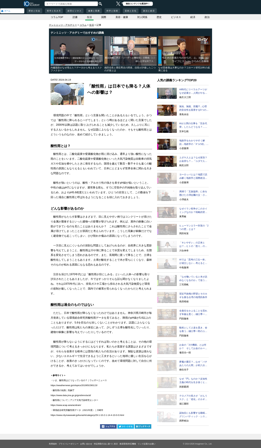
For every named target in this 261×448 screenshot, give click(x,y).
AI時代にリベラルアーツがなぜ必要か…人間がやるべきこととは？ (193, 91)
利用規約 (53, 444)
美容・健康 (122, 17)
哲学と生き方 (54, 11)
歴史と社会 (34, 11)
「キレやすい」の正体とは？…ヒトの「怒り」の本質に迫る (193, 244)
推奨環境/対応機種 (128, 444)
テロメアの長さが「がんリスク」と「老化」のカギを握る (193, 397)
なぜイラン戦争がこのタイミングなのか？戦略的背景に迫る (193, 210)
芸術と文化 (130, 11)
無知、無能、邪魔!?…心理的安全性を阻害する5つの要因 (194, 108)
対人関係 (142, 17)
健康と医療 (94, 11)
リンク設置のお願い (147, 444)
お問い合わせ (86, 444)
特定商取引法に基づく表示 (106, 444)
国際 (103, 17)
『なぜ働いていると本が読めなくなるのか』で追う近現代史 (193, 278)
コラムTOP (57, 17)
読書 (75, 17)
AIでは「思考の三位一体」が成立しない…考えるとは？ (193, 261)
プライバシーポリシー (69, 444)
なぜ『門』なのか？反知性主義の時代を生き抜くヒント (193, 380)
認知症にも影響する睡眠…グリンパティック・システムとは (193, 415)
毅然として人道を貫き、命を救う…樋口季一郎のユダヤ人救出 (193, 329)
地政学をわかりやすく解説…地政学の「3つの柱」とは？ (194, 142)
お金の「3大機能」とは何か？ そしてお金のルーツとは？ (193, 346)
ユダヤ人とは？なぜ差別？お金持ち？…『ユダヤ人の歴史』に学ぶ (193, 159)
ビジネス (176, 17)
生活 (89, 17)
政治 (207, 17)
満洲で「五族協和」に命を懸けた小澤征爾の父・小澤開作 (193, 193)
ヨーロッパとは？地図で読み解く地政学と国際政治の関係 (193, 176)
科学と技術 (112, 11)
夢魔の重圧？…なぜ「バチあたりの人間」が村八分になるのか (193, 363)
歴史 (159, 17)
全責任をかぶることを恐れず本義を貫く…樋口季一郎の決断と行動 (193, 312)
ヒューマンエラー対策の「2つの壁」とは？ (194, 227)
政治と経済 (149, 11)
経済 (192, 17)
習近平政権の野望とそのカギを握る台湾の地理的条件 (193, 295)
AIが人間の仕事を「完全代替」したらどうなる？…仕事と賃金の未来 (193, 125)
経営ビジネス (75, 11)
